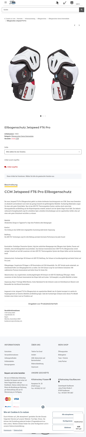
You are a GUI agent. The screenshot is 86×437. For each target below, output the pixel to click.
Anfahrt (33, 355)
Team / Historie (63, 358)
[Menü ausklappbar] (5, 1)
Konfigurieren (66, 421)
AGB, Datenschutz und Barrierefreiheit (38, 359)
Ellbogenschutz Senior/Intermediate (22, 136)
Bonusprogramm (9, 364)
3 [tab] (45, 116)
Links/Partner (62, 361)
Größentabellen (9, 361)
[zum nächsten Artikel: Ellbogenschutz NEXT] (79, 25)
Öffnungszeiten (63, 351)
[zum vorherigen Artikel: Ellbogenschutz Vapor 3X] (74, 25)
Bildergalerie (62, 355)
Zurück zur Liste (10, 18)
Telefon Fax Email (36, 351)
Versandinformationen (11, 355)
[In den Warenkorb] (6, 32)
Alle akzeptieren (65, 414)
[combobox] (43, 151)
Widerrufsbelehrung (37, 364)
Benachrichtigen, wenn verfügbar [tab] (36, 185)
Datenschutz (19, 430)
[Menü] (82, 414)
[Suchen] (40, 9)
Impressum (9, 430)
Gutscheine (7, 351)
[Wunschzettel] (64, 3)
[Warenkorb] (75, 3)
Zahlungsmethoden (10, 358)
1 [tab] (40, 116)
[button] (57, 3)
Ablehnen (65, 427)
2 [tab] (43, 116)
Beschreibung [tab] (10, 185)
